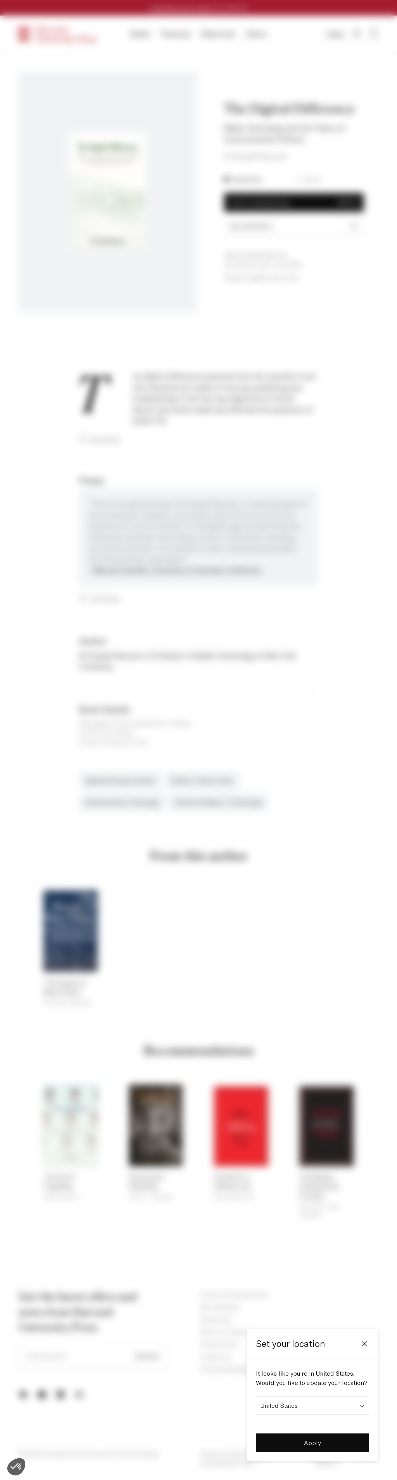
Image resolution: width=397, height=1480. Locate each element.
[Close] (364, 1343)
